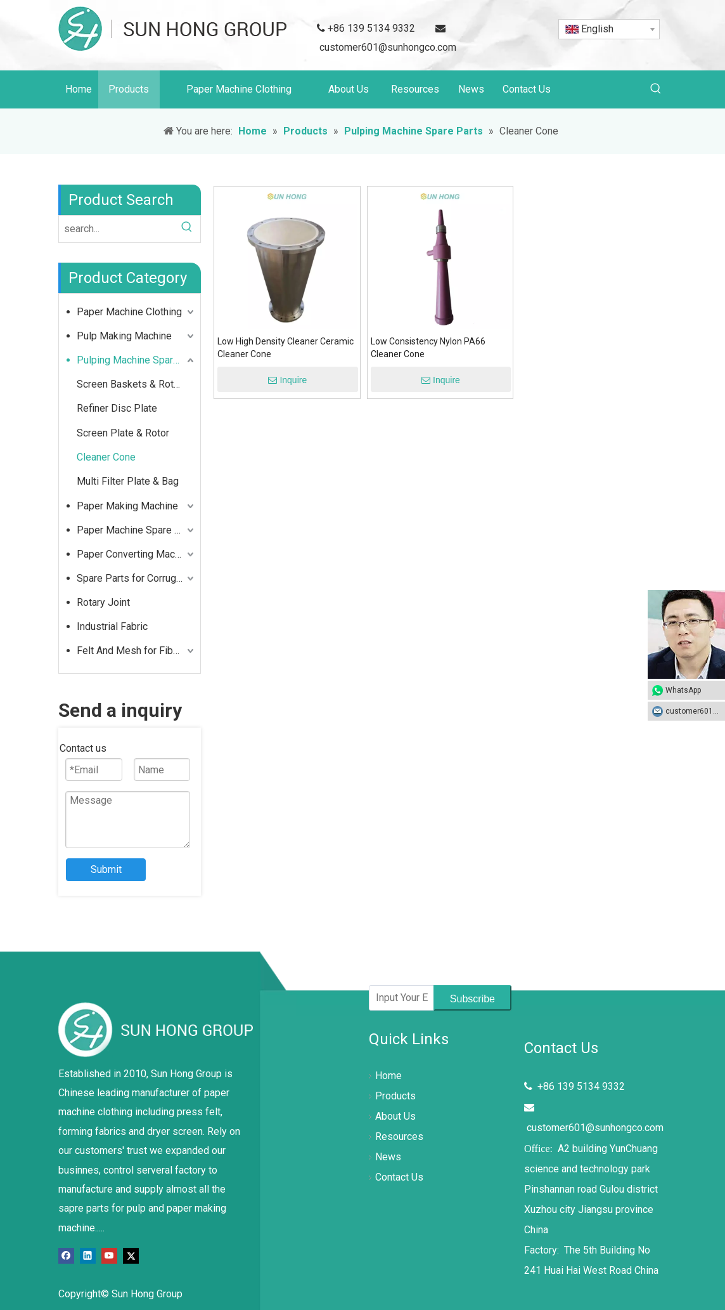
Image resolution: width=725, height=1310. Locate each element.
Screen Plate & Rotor (123, 433)
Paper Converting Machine (135, 554)
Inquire (287, 380)
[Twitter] (131, 1255)
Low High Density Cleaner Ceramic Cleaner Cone (285, 347)
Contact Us (399, 1177)
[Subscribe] (472, 998)
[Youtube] (109, 1255)
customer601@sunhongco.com (387, 47)
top (698, 1255)
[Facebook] (66, 1255)
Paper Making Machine (127, 506)
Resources (399, 1136)
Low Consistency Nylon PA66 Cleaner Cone (428, 347)
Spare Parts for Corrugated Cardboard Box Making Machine (136, 578)
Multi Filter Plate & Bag (128, 481)
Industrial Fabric (112, 626)
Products (395, 1096)
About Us (395, 1116)
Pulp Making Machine (124, 336)
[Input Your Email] (398, 998)
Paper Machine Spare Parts (136, 530)
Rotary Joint (103, 602)
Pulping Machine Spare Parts (136, 360)
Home (388, 1076)
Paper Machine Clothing (129, 312)
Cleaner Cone (106, 457)
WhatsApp (683, 690)
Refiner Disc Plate (117, 408)
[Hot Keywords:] (656, 89)
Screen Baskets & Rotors (132, 384)
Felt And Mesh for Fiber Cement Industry (136, 651)
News (388, 1157)
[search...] (116, 229)
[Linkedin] (88, 1255)
